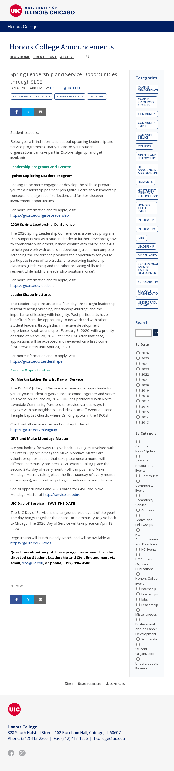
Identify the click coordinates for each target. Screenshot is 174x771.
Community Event (147, 124)
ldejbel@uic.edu (65, 88)
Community (147, 114)
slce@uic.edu (32, 562)
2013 (145, 422)
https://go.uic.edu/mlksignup (33, 429)
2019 (145, 390)
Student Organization (149, 292)
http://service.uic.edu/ (61, 494)
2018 (145, 396)
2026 (145, 353)
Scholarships (148, 282)
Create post (45, 57)
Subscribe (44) (90, 684)
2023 (145, 369)
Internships (147, 229)
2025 (145, 358)
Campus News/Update (148, 88)
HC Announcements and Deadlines (151, 170)
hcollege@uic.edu (109, 738)
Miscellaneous (149, 255)
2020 (145, 385)
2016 (145, 406)
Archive (67, 57)
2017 (145, 401)
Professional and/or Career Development (148, 268)
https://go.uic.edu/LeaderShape (36, 361)
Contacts (115, 684)
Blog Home (20, 57)
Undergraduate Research (150, 303)
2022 (145, 374)
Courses (144, 146)
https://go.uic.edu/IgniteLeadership (39, 215)
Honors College (23, 26)
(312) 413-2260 (34, 738)
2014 (145, 417)
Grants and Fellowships (147, 156)
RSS (69, 684)
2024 (145, 364)
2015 (145, 412)
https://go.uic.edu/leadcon (31, 285)
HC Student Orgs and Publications (148, 193)
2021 (145, 379)
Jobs (141, 238)
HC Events (145, 182)
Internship (146, 220)
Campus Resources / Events (31, 96)
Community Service (70, 96)
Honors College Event (144, 208)
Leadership (97, 96)
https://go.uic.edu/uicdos (30, 542)
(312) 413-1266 (74, 738)
